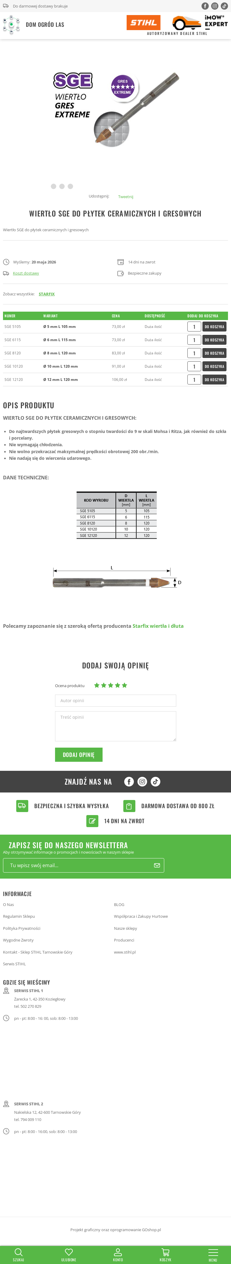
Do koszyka (214, 326)
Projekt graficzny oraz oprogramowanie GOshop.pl (115, 1229)
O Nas (8, 904)
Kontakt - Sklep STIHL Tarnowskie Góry (37, 952)
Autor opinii (72, 700)
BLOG (119, 904)
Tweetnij (125, 196)
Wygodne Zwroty (18, 940)
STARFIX (47, 294)
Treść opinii (72, 717)
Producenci (124, 940)
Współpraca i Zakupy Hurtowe (141, 916)
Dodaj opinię (79, 754)
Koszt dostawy (21, 273)
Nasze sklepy (125, 928)
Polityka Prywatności (21, 928)
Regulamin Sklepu (19, 916)
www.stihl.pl (125, 952)
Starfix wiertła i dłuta (158, 626)
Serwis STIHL (14, 964)
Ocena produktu (70, 685)
